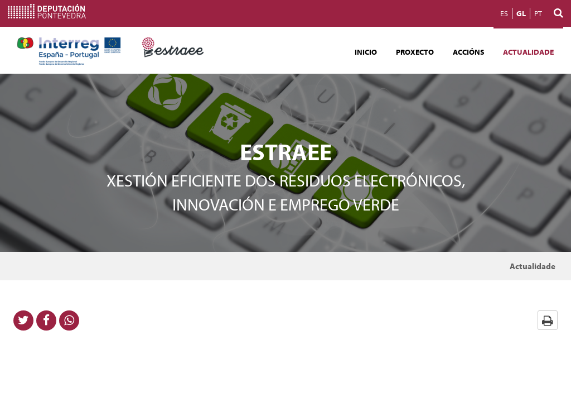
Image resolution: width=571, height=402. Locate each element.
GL (521, 13)
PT (538, 13)
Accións (469, 52)
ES (504, 13)
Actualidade (528, 52)
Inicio (366, 52)
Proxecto (415, 52)
